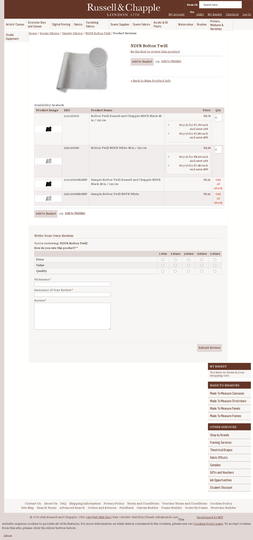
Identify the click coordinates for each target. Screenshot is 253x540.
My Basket (215, 14)
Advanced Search (72, 507)
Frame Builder (171, 507)
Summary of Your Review (52, 290)
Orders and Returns (102, 507)
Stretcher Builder (223, 507)
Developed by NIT (210, 517)
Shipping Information (85, 503)
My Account (177, 14)
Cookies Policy (221, 503)
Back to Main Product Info (151, 80)
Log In (247, 14)
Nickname (41, 279)
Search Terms (47, 507)
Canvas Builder (147, 507)
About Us (50, 503)
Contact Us (33, 503)
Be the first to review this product (155, 51)
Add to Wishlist (171, 61)
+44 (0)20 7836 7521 (98, 517)
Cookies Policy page (208, 523)
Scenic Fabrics (49, 33)
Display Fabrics (72, 33)
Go (192, 12)
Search (192, 4)
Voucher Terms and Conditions (184, 503)
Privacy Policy (114, 503)
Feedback (126, 507)
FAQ (63, 503)
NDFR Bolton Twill (97, 33)
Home (33, 33)
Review (39, 300)
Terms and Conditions (143, 503)
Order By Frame (196, 507)
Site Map (27, 507)
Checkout (232, 14)
